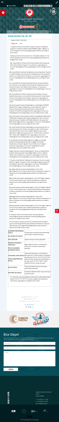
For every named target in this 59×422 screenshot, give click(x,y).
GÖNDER (11, 369)
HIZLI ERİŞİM (11, 6)
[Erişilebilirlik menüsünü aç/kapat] (57, 211)
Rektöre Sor (46, 6)
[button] (51, 6)
